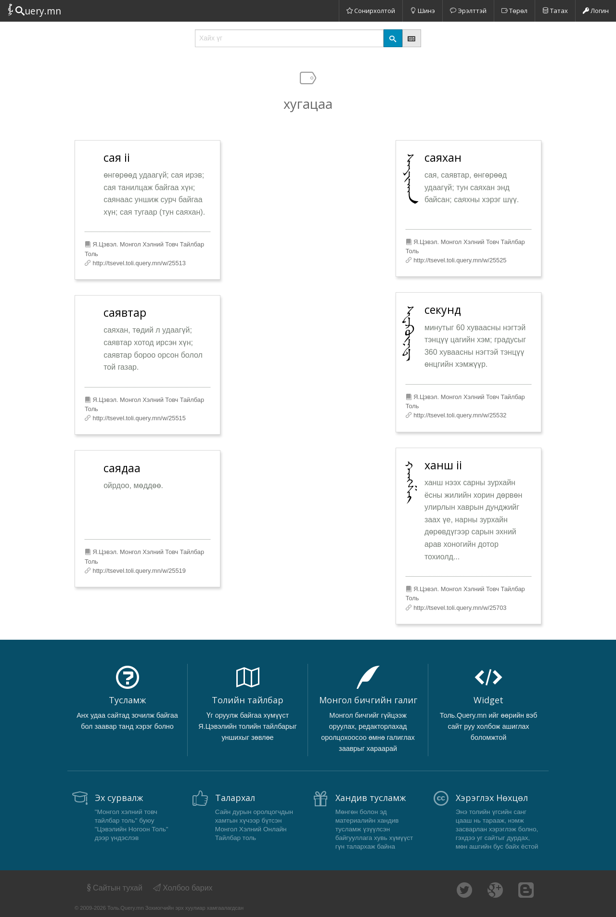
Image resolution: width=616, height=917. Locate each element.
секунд (442, 309)
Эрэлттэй (468, 10)
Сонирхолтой (370, 10)
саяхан (443, 157)
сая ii (116, 157)
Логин (596, 10)
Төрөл (514, 10)
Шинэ (422, 10)
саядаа (122, 468)
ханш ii (443, 465)
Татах (555, 10)
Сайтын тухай (113, 888)
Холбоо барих (183, 888)
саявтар (124, 312)
